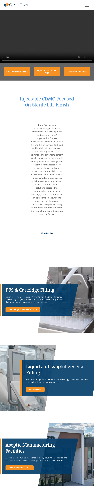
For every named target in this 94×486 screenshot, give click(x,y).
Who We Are (47, 233)
